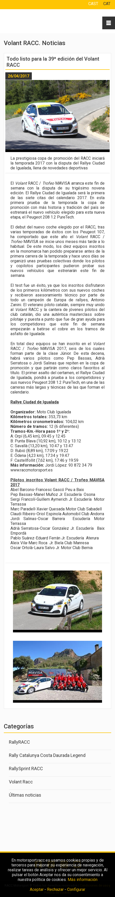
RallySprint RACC (26, 768)
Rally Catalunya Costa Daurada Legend (47, 755)
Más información (82, 879)
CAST (93, 3)
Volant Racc (21, 781)
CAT (106, 3)
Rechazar (55, 889)
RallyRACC (19, 742)
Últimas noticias (25, 795)
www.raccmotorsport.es (31, 470)
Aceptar (37, 889)
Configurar (76, 889)
